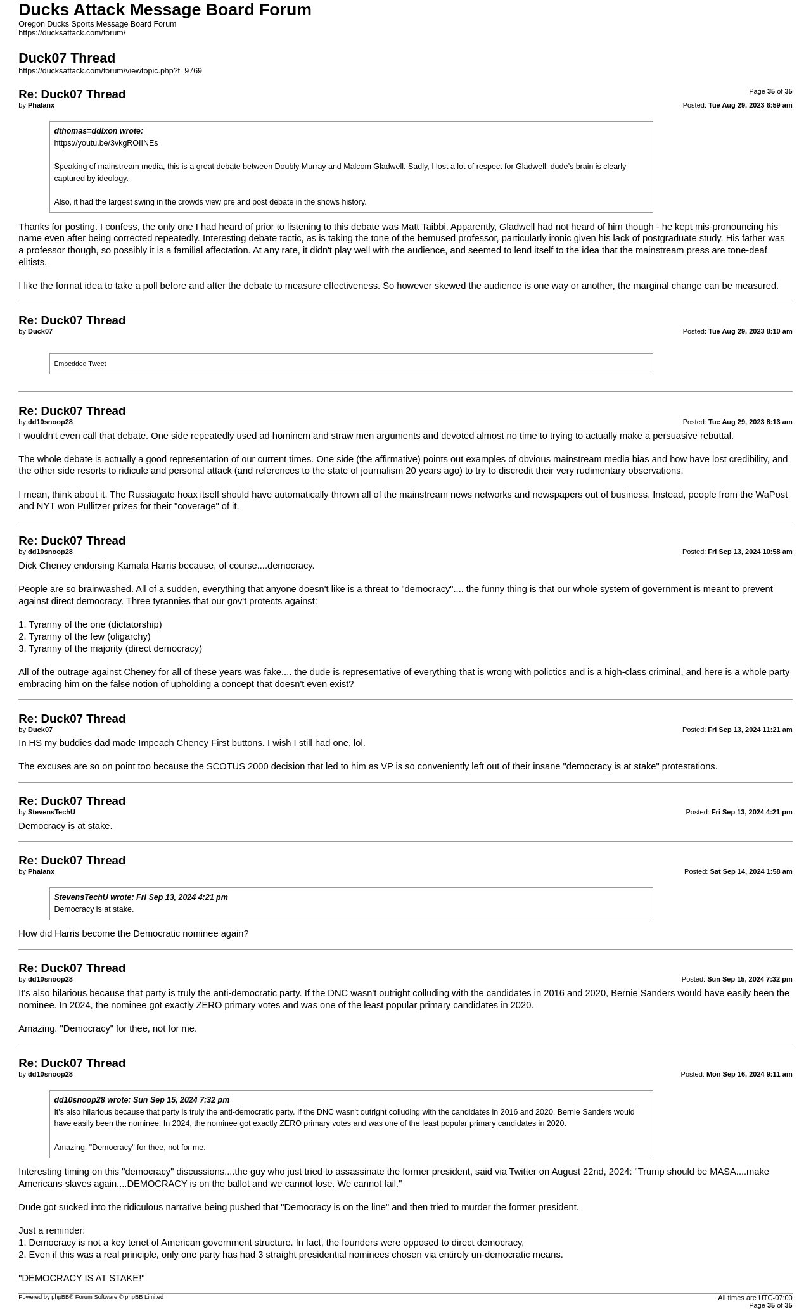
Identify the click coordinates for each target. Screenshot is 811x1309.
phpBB (60, 1297)
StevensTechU (81, 897)
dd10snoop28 (79, 1100)
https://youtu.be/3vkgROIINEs (106, 143)
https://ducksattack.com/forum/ (71, 32)
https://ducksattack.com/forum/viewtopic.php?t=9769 (110, 70)
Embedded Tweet (80, 363)
